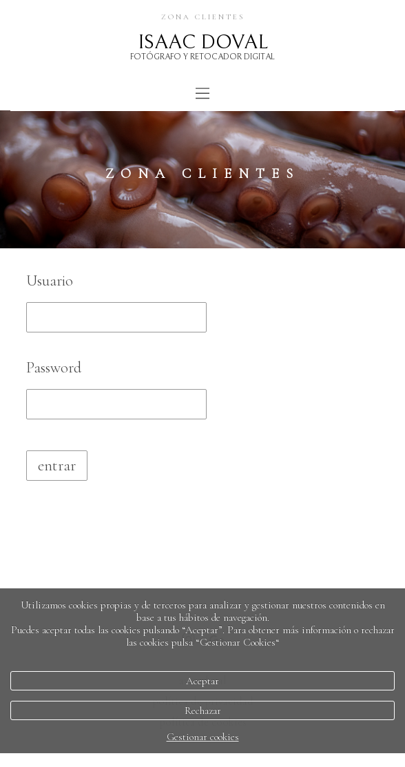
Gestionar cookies (203, 736)
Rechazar (203, 710)
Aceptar (202, 681)
